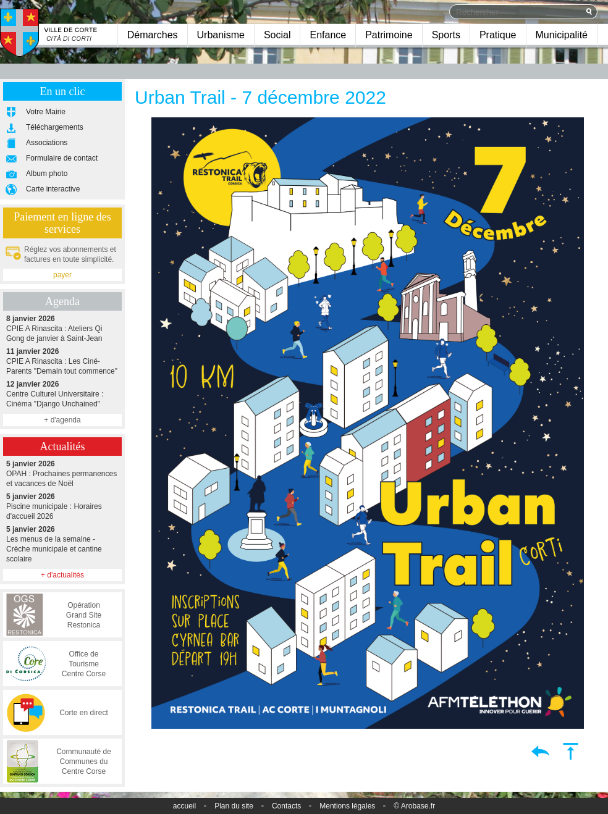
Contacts (286, 806)
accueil (184, 806)
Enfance (328, 35)
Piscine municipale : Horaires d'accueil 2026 (62, 506)
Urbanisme (221, 35)
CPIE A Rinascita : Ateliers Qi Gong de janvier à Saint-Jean (62, 328)
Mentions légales (347, 806)
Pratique (498, 35)
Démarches (152, 35)
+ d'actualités (62, 575)
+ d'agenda (62, 420)
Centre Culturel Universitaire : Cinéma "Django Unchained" (62, 393)
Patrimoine (388, 35)
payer (62, 275)
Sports (446, 35)
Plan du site (233, 806)
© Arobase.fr (414, 806)
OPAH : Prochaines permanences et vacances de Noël (62, 473)
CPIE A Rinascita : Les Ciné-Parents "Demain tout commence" (62, 361)
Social (277, 35)
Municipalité (562, 35)
